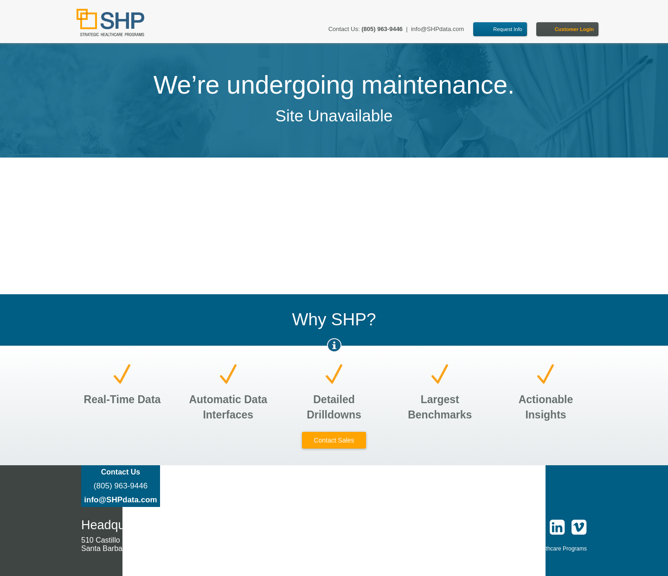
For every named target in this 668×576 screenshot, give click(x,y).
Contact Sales (334, 440)
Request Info (507, 29)
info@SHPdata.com (437, 28)
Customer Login (574, 29)
